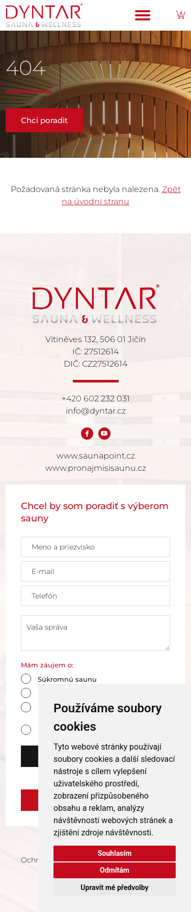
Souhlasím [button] (115, 853)
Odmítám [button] (114, 870)
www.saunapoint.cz (96, 456)
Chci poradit (44, 120)
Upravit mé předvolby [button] (114, 887)
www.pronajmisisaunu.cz (95, 468)
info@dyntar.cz (96, 411)
